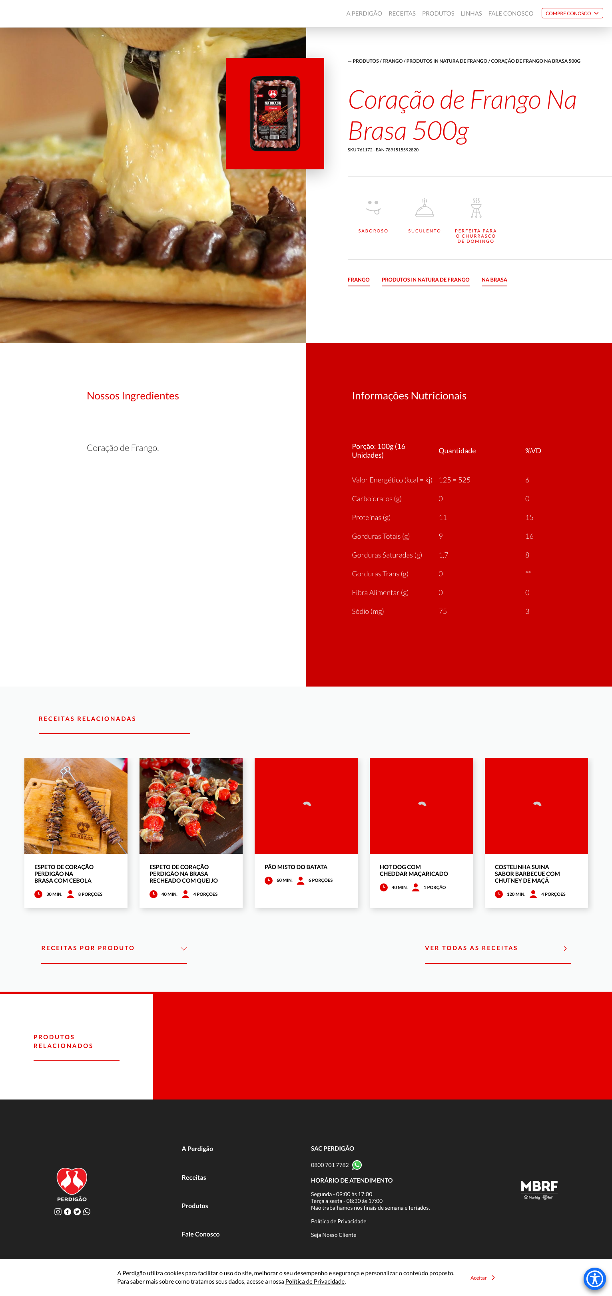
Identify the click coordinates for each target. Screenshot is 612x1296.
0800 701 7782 (330, 1164)
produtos (366, 61)
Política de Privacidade (339, 1221)
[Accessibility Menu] (595, 1279)
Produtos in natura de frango (447, 61)
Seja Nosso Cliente (334, 1234)
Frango (393, 61)
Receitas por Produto (114, 949)
